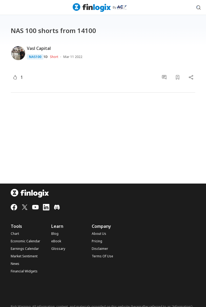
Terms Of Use (102, 256)
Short (54, 56)
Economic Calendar (25, 241)
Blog (54, 234)
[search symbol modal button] (198, 7)
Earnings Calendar (25, 249)
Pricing (97, 241)
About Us (99, 234)
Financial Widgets (24, 271)
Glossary (58, 249)
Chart (15, 234)
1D (45, 57)
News (15, 264)
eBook (56, 241)
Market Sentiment (24, 256)
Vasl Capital (39, 48)
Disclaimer (100, 249)
